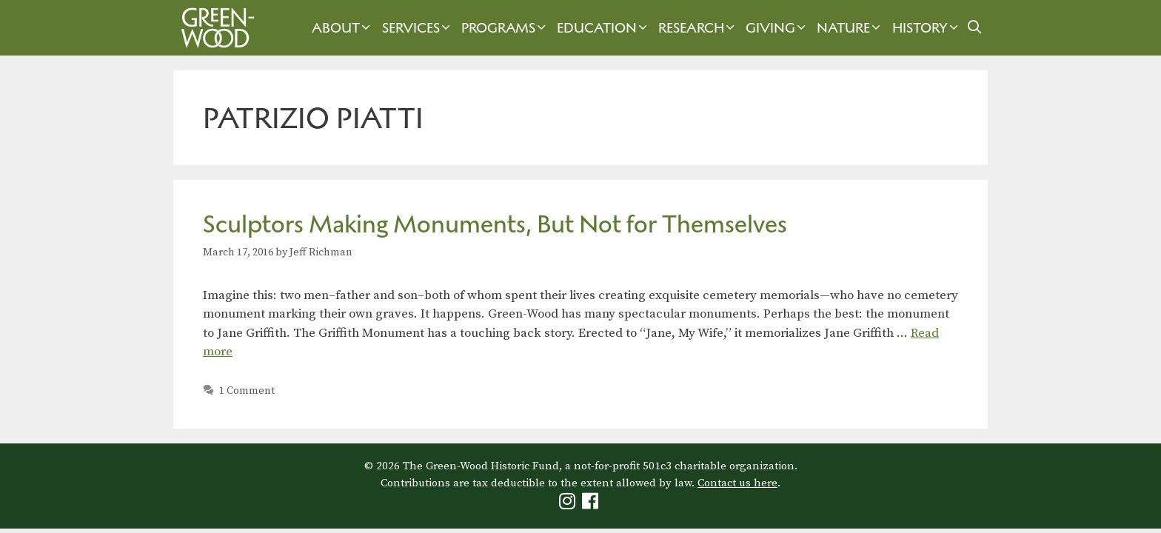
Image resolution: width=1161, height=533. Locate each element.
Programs (505, 28)
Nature (850, 28)
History (927, 28)
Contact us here (737, 483)
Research (698, 28)
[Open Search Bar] (975, 28)
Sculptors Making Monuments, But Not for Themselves (495, 224)
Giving (777, 28)
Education (604, 28)
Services (418, 28)
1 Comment (247, 391)
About (343, 28)
